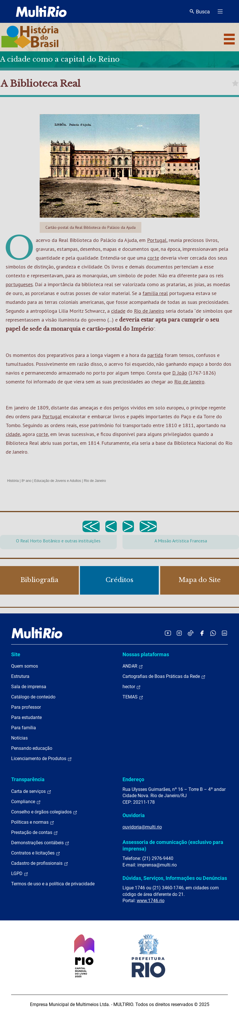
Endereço (133, 779)
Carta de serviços (31, 791)
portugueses (19, 284)
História (13, 481)
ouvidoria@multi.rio (142, 827)
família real (155, 293)
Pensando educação (31, 748)
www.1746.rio (150, 900)
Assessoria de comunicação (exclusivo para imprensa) (172, 845)
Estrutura (20, 676)
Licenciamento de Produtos (41, 758)
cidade (118, 311)
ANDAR (132, 666)
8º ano (26, 481)
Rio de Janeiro (149, 311)
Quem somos (24, 666)
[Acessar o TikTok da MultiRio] (190, 633)
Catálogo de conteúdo (33, 697)
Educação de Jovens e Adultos (57, 481)
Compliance (26, 802)
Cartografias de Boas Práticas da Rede (164, 676)
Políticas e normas (32, 822)
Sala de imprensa (28, 686)
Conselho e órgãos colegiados (44, 812)
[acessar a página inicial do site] (41, 11)
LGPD (19, 873)
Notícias (19, 738)
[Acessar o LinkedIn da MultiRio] (224, 633)
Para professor (26, 707)
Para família (23, 727)
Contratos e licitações (35, 853)
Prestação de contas (34, 832)
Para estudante (26, 717)
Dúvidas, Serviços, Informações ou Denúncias (174, 878)
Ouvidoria (133, 815)
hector (131, 687)
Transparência (28, 779)
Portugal (156, 240)
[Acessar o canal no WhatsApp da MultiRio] (213, 633)
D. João (179, 372)
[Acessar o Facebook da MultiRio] (201, 633)
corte (153, 257)
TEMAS (132, 697)
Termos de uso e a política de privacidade (53, 883)
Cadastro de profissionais (39, 863)
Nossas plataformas (145, 654)
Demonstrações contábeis (40, 843)
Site (15, 654)
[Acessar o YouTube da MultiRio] (167, 633)
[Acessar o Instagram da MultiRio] (179, 633)
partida (155, 355)
